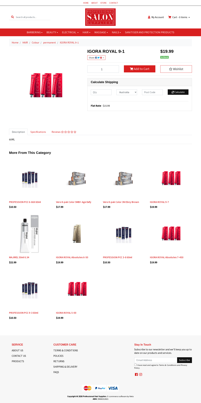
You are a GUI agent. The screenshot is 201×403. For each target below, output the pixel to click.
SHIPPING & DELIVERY (65, 366)
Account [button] (156, 17)
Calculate (178, 92)
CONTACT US (19, 355)
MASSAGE (100, 32)
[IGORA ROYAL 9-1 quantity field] (103, 69)
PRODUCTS (18, 361)
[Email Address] (155, 360)
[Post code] (152, 92)
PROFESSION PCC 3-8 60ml (117, 257)
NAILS (115, 32)
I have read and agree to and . (160, 366)
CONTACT (113, 2)
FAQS (56, 372)
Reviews (64, 131)
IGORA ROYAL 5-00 (66, 312)
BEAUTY (51, 32)
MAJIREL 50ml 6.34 (19, 257)
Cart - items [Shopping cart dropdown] (178, 17)
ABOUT (94, 2)
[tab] (18, 132)
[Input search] (33, 17)
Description (18, 131)
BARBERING (34, 32)
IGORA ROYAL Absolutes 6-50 (72, 257)
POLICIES (58, 355)
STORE (103, 2)
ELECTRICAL (69, 32)
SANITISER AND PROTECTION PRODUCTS (149, 32)
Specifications (38, 131)
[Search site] (12, 17)
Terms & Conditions (167, 365)
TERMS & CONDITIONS (65, 350)
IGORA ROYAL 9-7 (159, 202)
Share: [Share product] (95, 57)
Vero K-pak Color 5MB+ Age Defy (73, 202)
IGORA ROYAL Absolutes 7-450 (166, 257)
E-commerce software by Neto (120, 396)
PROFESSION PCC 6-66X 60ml (25, 202)
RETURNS (58, 361)
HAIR (85, 32)
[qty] (101, 92)
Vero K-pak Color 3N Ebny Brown (121, 202)
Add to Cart (139, 69)
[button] (176, 69)
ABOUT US (17, 350)
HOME (86, 2)
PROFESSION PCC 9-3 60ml (23, 312)
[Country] (126, 92)
